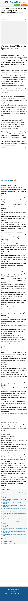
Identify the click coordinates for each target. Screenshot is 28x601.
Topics (2, 14)
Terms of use (11, 589)
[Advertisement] (14, 32)
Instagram (13, 591)
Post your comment (7, 180)
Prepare (17, 5)
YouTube (17, 589)
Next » (25, 19)
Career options (8, 14)
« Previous (4, 19)
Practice (24, 5)
